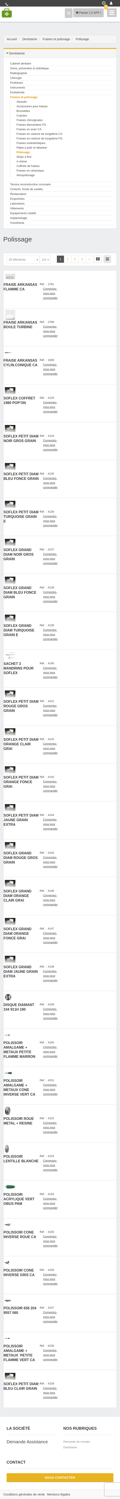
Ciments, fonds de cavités (26, 189)
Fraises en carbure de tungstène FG (39, 138)
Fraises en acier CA (29, 129)
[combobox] (23, 259)
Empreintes (17, 198)
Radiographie (18, 73)
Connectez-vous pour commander (50, 293)
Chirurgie (16, 78)
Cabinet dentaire (20, 63)
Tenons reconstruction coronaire (30, 184)
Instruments (17, 87)
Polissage (23, 152)
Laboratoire (17, 203)
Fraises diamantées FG (31, 124)
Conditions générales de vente (24, 1494)
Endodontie (17, 92)
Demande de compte (76, 1441)
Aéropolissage (25, 175)
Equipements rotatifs (23, 213)
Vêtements (17, 208)
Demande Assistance (27, 1441)
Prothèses (16, 82)
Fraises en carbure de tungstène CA (39, 133)
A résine (21, 161)
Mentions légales (58, 1494)
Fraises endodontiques (30, 143)
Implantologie (18, 218)
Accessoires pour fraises (32, 106)
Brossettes (23, 111)
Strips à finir (24, 156)
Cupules (21, 115)
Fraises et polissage (23, 97)
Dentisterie (70, 1447)
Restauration (18, 194)
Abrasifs (21, 101)
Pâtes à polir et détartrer (31, 147)
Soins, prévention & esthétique (29, 68)
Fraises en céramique (30, 170)
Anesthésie (17, 222)
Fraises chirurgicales (29, 120)
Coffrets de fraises (28, 166)
